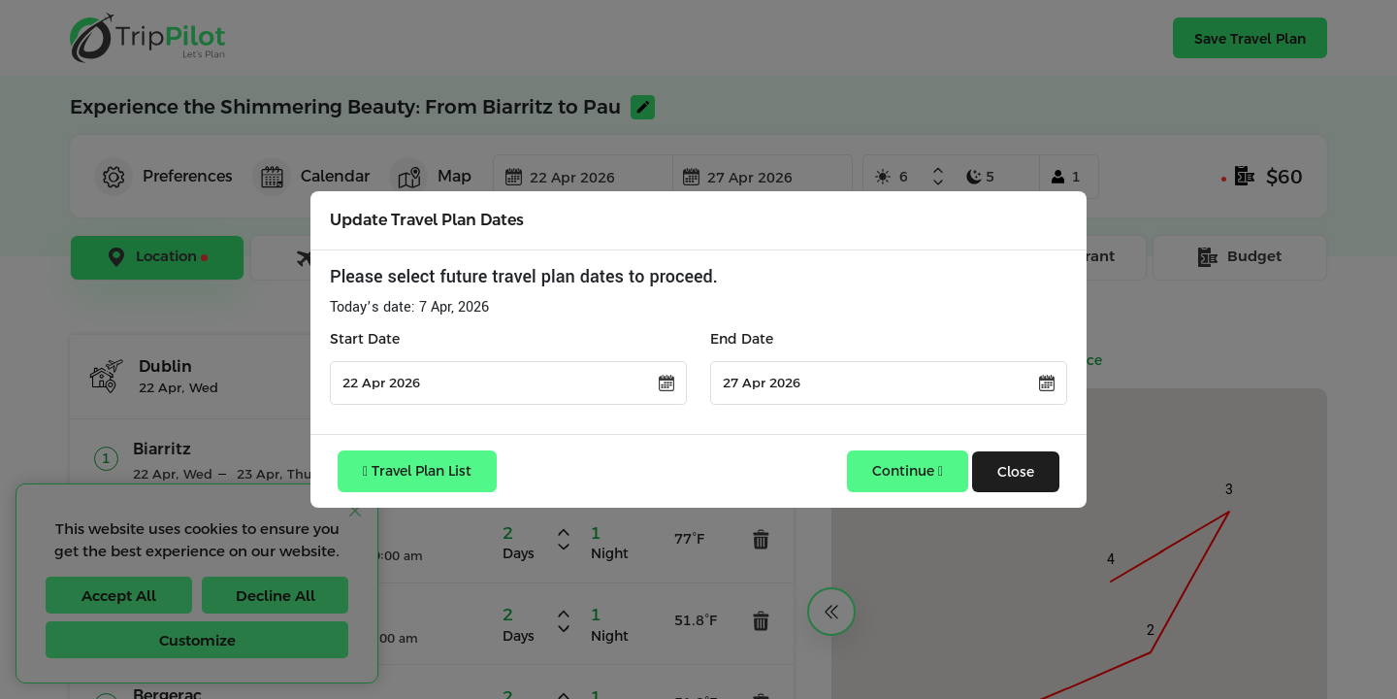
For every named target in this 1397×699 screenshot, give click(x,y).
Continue (907, 471)
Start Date (365, 339)
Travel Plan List (417, 471)
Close (1015, 472)
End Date (741, 339)
